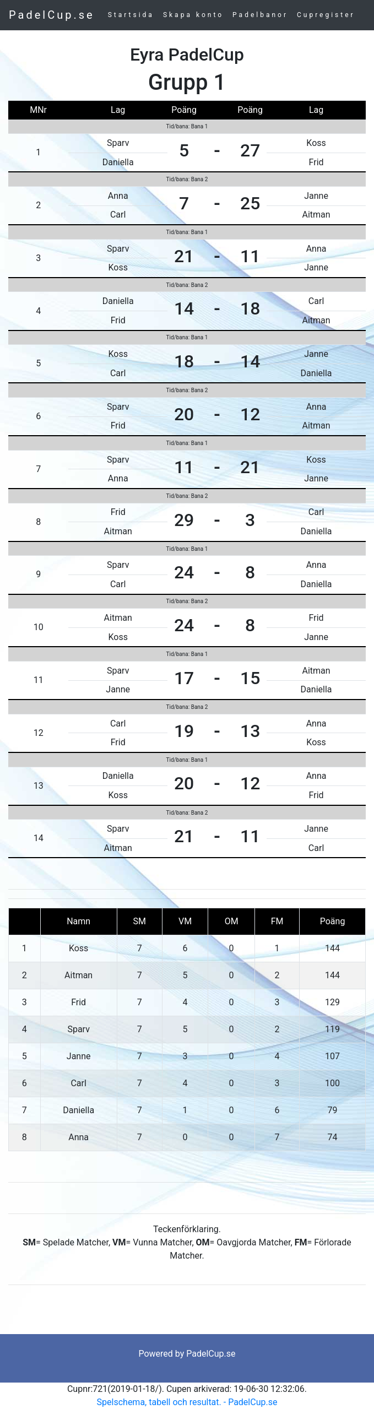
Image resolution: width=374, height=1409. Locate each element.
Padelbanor (260, 15)
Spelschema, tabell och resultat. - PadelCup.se (187, 1402)
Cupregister (326, 15)
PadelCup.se (52, 14)
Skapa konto (193, 15)
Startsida (131, 15)
